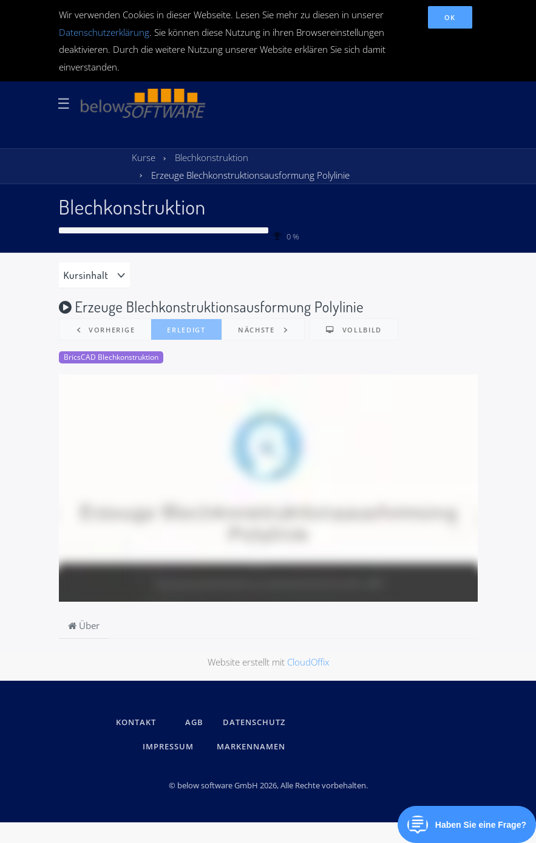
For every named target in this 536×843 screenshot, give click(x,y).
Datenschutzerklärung (104, 32)
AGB (194, 722)
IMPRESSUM (170, 746)
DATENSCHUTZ (254, 722)
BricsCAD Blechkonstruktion (111, 357)
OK (450, 17)
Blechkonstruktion (132, 206)
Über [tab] (84, 625)
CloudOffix (308, 662)
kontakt (136, 722)
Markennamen (251, 746)
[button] (105, 329)
